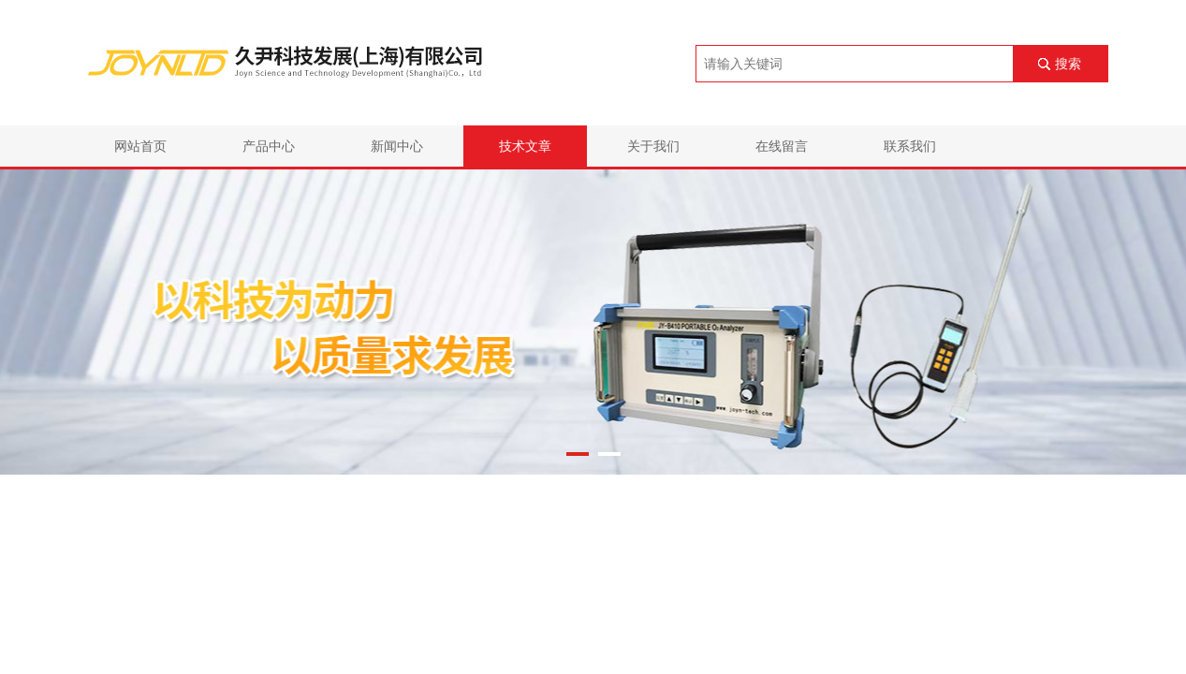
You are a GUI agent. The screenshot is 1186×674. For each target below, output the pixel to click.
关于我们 (653, 146)
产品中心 (268, 146)
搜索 (1068, 63)
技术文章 (525, 146)
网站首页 (140, 146)
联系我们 (910, 146)
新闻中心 (397, 146)
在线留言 (781, 146)
